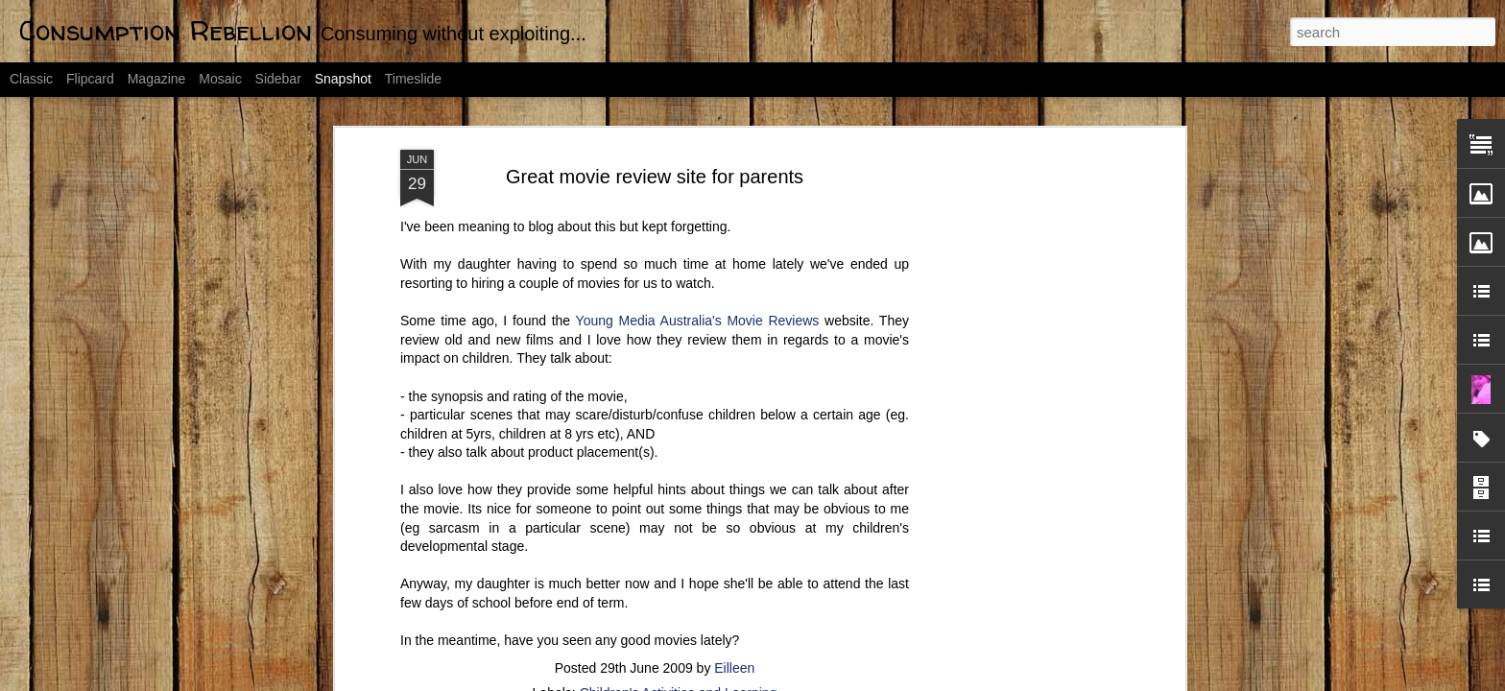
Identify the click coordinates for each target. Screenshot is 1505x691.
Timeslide (413, 78)
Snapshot (343, 78)
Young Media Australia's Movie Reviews (698, 266)
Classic (31, 78)
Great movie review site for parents (654, 122)
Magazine (157, 78)
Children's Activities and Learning (678, 639)
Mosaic (220, 78)
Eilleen (734, 614)
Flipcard (90, 78)
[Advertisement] (1015, 398)
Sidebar (278, 78)
